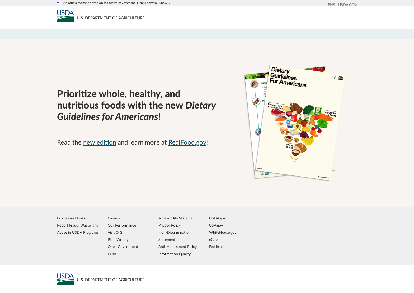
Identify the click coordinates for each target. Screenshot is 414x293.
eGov (213, 240)
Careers (114, 218)
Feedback (216, 247)
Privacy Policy (169, 225)
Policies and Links (71, 218)
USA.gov (216, 225)
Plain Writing (118, 240)
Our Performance (122, 225)
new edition (99, 142)
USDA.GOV (347, 5)
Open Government (123, 247)
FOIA (112, 254)
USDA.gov (217, 218)
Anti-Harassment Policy (177, 247)
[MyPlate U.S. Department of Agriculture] (65, 16)
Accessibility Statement (177, 218)
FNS (331, 5)
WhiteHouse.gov (222, 233)
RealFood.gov (187, 142)
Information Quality (174, 254)
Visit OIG (115, 233)
